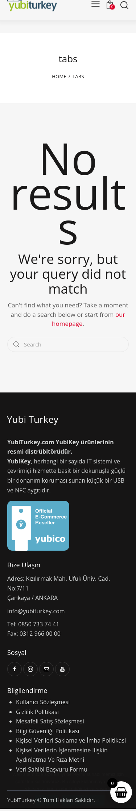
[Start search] (124, 19)
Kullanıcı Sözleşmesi (43, 704)
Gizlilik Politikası (37, 714)
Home (59, 79)
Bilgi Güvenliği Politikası (47, 733)
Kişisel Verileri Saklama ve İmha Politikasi (71, 743)
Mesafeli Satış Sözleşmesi (50, 723)
